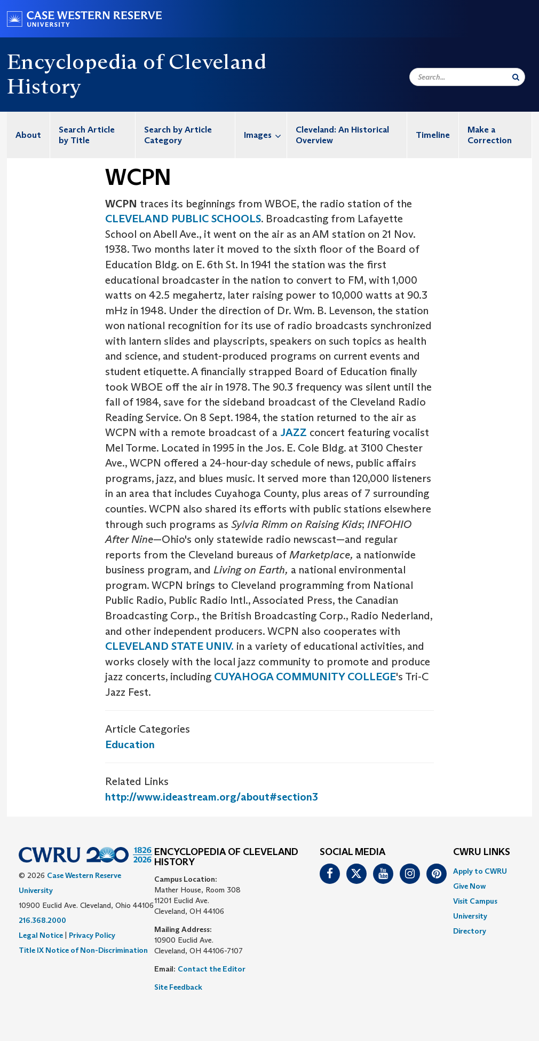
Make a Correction (489, 135)
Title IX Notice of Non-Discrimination (83, 950)
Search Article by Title (87, 135)
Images (265, 135)
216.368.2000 (42, 920)
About (28, 135)
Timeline (433, 135)
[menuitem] (28, 135)
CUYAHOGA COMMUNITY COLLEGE (305, 676)
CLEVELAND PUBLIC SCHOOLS (183, 218)
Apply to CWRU (480, 871)
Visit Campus (475, 901)
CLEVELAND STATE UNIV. (169, 646)
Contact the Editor (211, 969)
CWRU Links (481, 852)
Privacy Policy (92, 935)
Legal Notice (41, 935)
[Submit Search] (515, 77)
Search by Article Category (178, 135)
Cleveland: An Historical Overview (342, 135)
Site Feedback (178, 987)
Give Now (469, 886)
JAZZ (293, 432)
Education (130, 744)
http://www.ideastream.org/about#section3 (211, 796)
